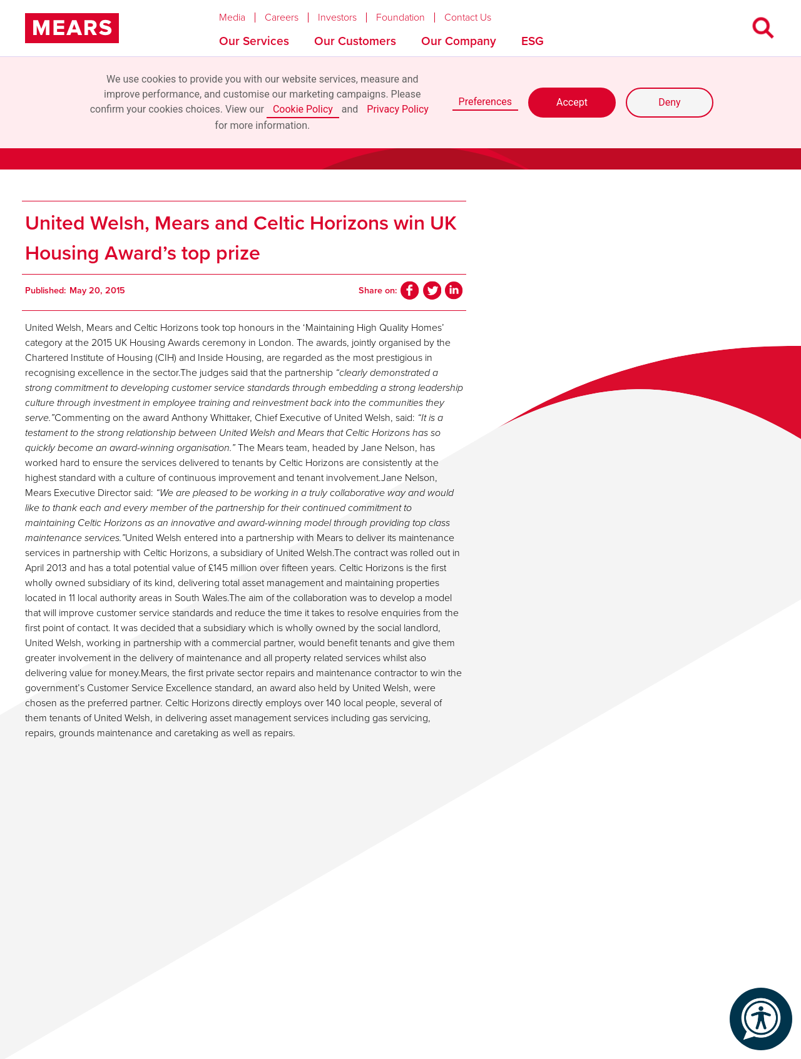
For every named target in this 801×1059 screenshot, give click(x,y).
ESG (532, 41)
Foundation (400, 18)
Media (232, 18)
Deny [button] (669, 102)
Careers (281, 18)
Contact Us (467, 18)
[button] (242, 14)
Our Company (458, 41)
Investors (337, 18)
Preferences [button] (485, 102)
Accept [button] (572, 102)
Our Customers (355, 41)
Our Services (254, 41)
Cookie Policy (303, 109)
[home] (72, 28)
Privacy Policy (398, 109)
